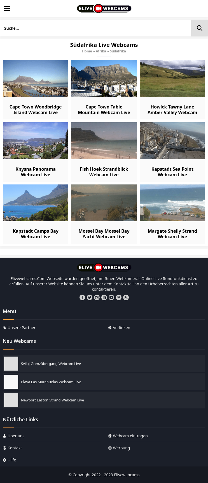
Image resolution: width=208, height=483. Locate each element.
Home (87, 51)
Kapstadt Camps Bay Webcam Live (36, 233)
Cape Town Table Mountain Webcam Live (104, 109)
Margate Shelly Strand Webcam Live (172, 233)
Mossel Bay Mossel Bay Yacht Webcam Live (103, 233)
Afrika (101, 51)
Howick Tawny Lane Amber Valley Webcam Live (172, 112)
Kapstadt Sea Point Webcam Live (172, 171)
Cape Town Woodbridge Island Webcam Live (36, 109)
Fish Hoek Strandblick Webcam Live (104, 171)
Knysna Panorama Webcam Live (35, 171)
